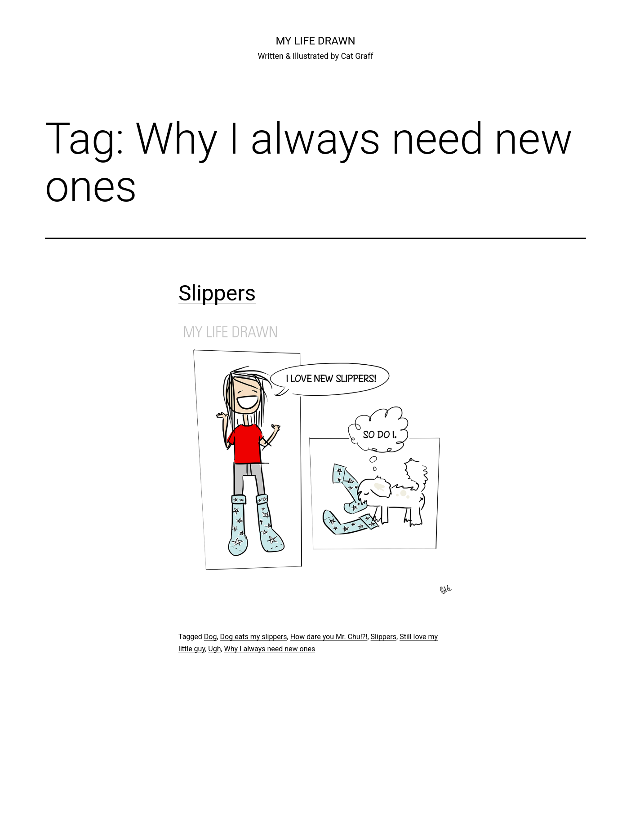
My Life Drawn (315, 41)
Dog (210, 636)
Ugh (214, 649)
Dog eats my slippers (253, 636)
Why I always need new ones (270, 649)
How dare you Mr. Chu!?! (329, 636)
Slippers (217, 293)
